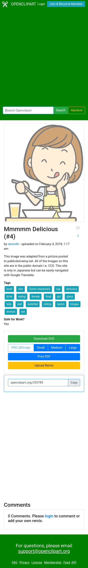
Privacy (24, 562)
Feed (66, 562)
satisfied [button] (33, 304)
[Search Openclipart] (28, 110)
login (49, 516)
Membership (52, 562)
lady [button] (8, 304)
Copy (74, 382)
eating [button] (22, 296)
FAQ (14, 562)
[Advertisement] (44, 58)
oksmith (13, 244)
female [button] (35, 296)
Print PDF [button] (44, 356)
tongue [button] (74, 304)
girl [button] (59, 296)
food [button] (48, 296)
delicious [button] (71, 288)
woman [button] (10, 311)
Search (60, 110)
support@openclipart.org (44, 551)
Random (77, 110)
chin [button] (20, 288)
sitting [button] (47, 304)
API (73, 562)
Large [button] (73, 347)
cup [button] (58, 288)
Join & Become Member (66, 4)
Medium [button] (56, 347)
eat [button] (23, 311)
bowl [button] (9, 288)
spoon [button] (61, 304)
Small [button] (41, 347)
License (36, 562)
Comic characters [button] (39, 288)
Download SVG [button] (44, 339)
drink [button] (9, 296)
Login (41, 4)
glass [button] (69, 296)
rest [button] (19, 304)
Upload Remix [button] (44, 365)
